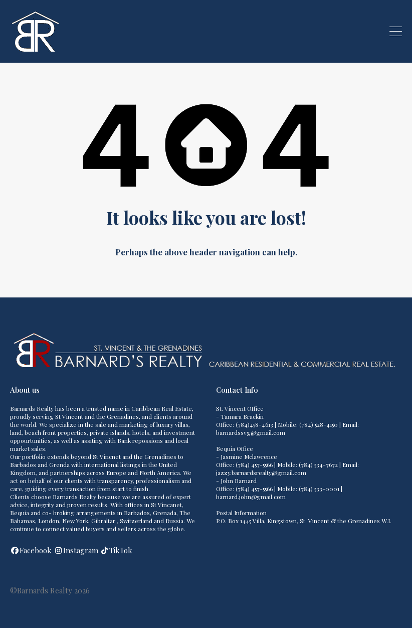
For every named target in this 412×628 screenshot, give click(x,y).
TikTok (120, 550)
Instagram (80, 550)
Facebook (36, 550)
